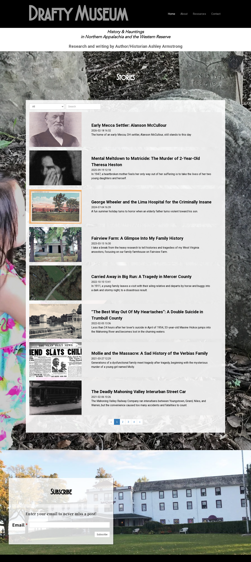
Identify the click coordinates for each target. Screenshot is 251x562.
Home (171, 14)
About (184, 14)
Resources (199, 14)
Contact (215, 14)
